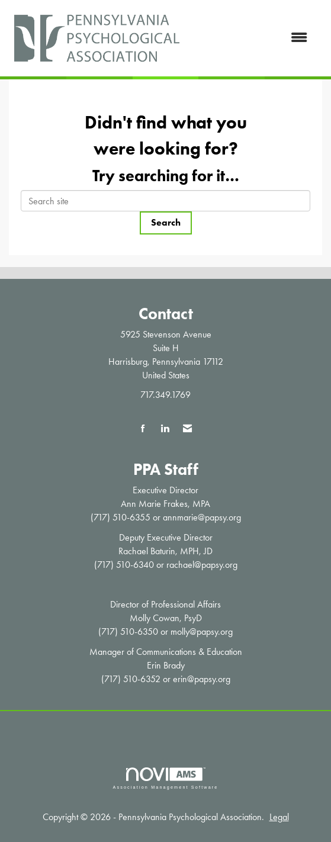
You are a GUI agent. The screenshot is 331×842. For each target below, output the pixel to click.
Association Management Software (165, 778)
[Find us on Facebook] (143, 429)
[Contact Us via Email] (187, 429)
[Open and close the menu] (252, 38)
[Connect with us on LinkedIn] (165, 429)
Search (166, 222)
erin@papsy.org (201, 678)
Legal (279, 816)
